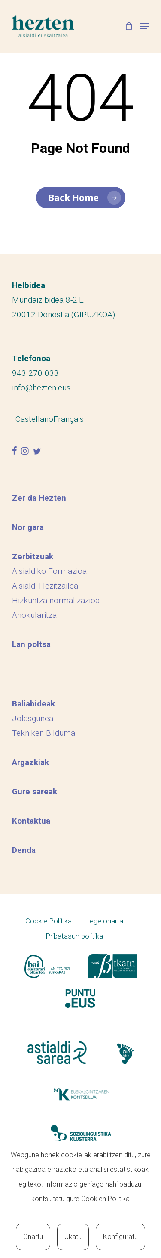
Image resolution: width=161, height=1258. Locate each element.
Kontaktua (31, 821)
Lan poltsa (31, 644)
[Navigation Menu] (144, 26)
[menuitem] (34, 419)
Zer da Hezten (39, 498)
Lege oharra (104, 921)
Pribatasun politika (74, 936)
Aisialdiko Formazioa (49, 571)
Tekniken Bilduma (43, 733)
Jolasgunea (32, 718)
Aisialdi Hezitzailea (45, 586)
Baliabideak (33, 704)
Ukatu (73, 1237)
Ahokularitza (34, 615)
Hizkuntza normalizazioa (56, 600)
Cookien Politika (105, 1199)
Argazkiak (30, 762)
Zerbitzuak (32, 556)
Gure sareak (34, 791)
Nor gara (28, 527)
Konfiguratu (120, 1237)
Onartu (33, 1237)
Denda (24, 850)
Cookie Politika (48, 921)
